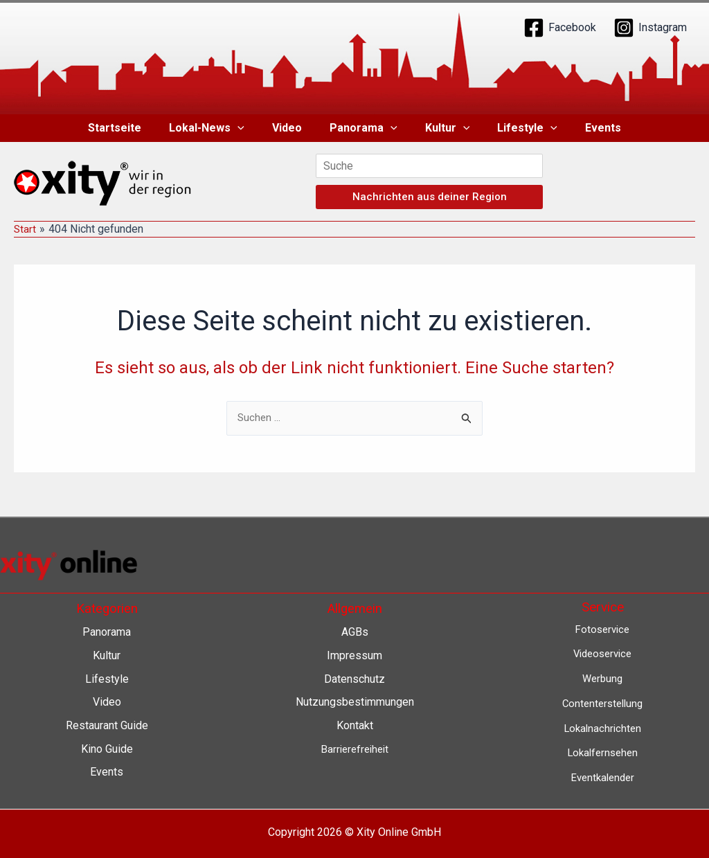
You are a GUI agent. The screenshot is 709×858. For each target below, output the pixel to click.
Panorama (363, 128)
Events (586, 127)
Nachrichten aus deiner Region (429, 196)
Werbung (602, 678)
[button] (248, 128)
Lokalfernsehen (602, 752)
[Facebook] (559, 27)
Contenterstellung (602, 703)
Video (292, 127)
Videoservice (603, 654)
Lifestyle (516, 128)
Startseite (131, 127)
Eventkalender (602, 777)
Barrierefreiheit (354, 749)
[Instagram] (650, 27)
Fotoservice (602, 629)
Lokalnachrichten (602, 728)
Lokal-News (217, 128)
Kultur (442, 128)
